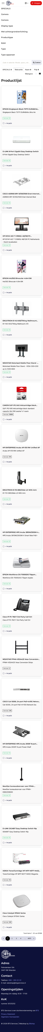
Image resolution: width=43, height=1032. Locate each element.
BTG (37, 1010)
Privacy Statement (8, 1014)
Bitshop (32, 1024)
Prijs (36, 69)
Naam (28, 69)
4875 (29, 938)
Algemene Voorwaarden (10, 1017)
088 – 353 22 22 (14, 980)
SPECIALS (7, 69)
